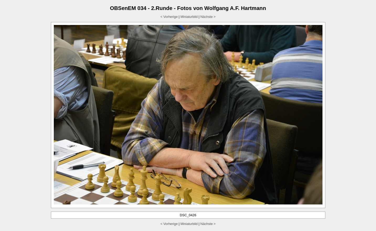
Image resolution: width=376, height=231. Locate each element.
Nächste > (208, 17)
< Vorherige (169, 17)
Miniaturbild (189, 17)
